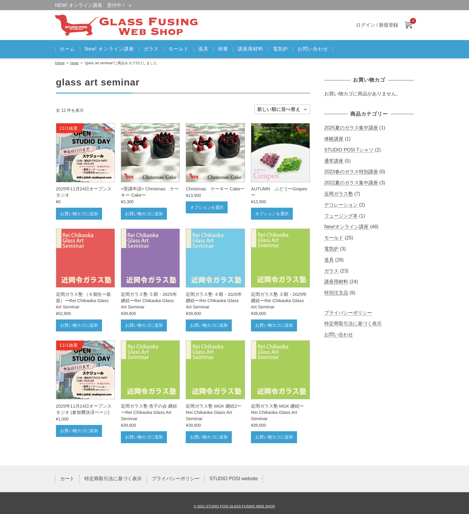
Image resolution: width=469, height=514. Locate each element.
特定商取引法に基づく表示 (353, 323)
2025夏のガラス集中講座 (351, 127)
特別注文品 (336, 292)
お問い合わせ (313, 48)
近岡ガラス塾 (338, 193)
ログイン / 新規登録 (377, 24)
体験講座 (333, 138)
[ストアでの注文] (282, 109)
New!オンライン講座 (346, 226)
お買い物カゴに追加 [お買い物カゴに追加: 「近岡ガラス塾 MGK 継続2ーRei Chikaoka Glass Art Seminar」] (209, 437)
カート (67, 478)
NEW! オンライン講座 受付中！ (90, 5)
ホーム (67, 48)
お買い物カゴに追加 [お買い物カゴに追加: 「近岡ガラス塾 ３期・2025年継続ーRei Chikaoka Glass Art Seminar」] (274, 325)
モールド (178, 48)
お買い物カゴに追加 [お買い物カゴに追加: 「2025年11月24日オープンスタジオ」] (79, 213)
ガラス (151, 48)
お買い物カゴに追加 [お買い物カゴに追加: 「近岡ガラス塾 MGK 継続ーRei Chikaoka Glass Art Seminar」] (274, 437)
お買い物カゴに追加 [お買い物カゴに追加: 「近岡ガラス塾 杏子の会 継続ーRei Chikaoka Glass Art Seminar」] (144, 437)
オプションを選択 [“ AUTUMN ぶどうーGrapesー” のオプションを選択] (272, 213)
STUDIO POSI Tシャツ (349, 149)
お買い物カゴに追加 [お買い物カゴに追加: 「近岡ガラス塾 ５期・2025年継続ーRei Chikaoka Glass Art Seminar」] (144, 325)
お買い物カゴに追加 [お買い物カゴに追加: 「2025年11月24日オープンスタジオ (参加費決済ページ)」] (79, 430)
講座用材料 (250, 48)
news (74, 63)
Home (60, 63)
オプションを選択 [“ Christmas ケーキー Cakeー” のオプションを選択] (206, 207)
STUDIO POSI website (233, 478)
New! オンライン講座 (109, 48)
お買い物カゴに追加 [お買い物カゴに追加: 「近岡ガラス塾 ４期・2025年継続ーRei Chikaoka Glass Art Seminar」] (209, 325)
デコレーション (341, 204)
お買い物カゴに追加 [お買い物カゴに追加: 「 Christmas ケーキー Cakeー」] (144, 213)
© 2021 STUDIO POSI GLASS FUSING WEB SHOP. (234, 506)
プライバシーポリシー (348, 312)
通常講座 (333, 160)
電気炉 (280, 48)
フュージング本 (341, 215)
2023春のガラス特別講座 (351, 171)
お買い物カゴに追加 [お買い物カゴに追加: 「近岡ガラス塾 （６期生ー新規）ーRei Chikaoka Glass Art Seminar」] (79, 325)
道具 (203, 48)
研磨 (223, 48)
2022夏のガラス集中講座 (351, 182)
